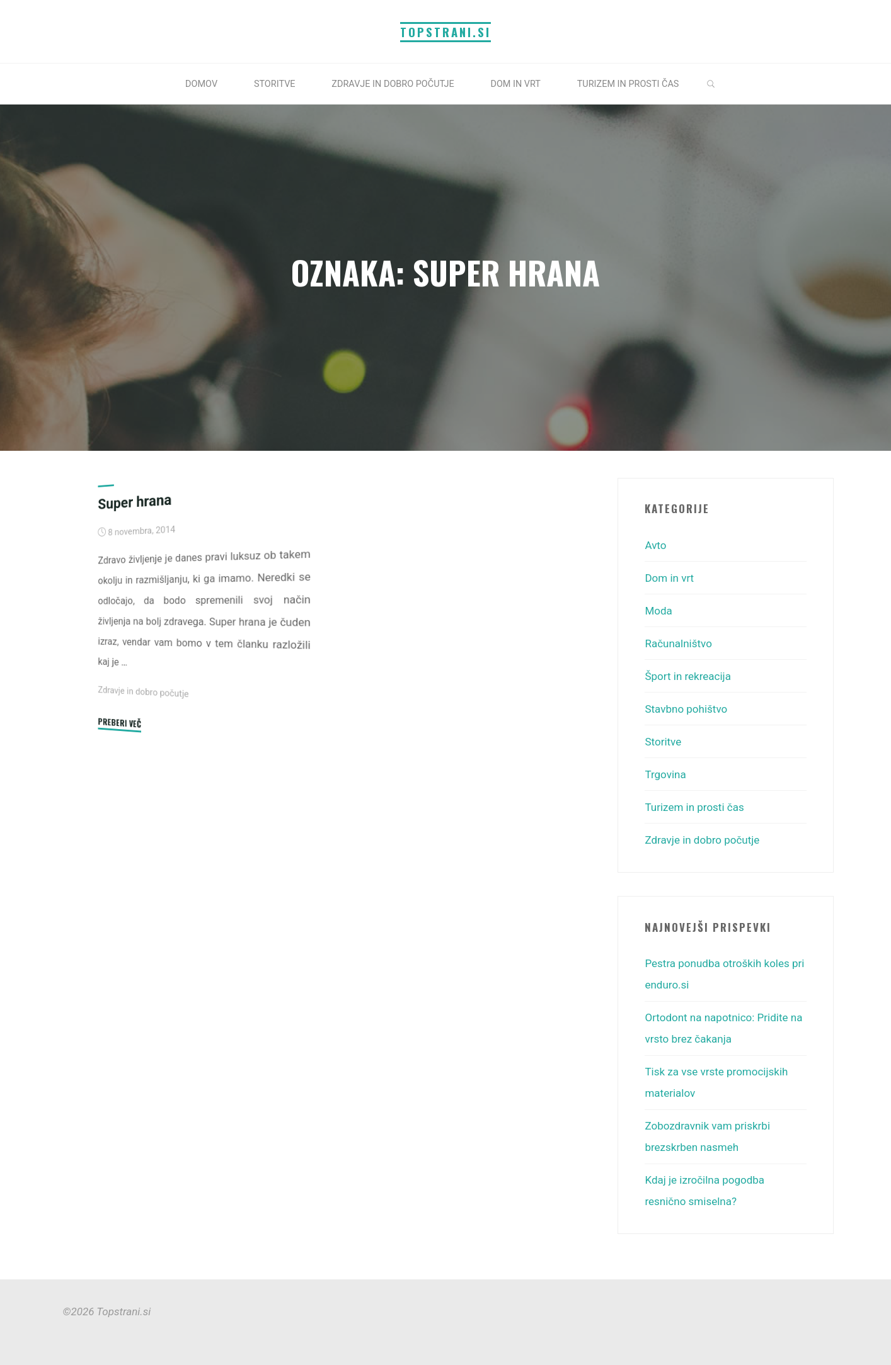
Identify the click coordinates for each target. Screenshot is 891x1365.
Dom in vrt (669, 578)
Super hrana (134, 501)
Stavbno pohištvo (686, 709)
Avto (655, 545)
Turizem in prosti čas (694, 807)
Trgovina (665, 774)
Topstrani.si (445, 31)
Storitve (663, 741)
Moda (658, 610)
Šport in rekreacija (687, 676)
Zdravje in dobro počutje (143, 691)
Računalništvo (678, 643)
